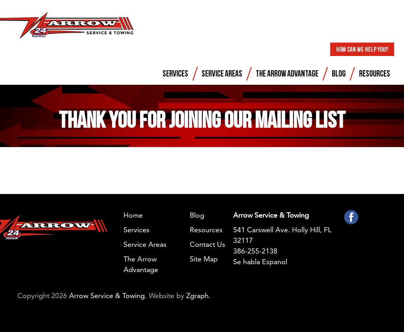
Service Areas (222, 73)
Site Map (204, 258)
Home (133, 215)
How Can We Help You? (362, 49)
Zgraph (197, 295)
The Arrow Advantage (287, 73)
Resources (374, 73)
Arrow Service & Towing (107, 295)
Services (175, 73)
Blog (339, 73)
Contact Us (207, 244)
